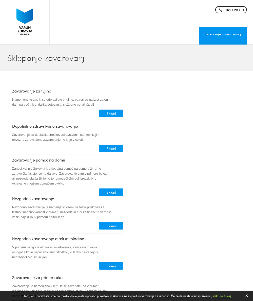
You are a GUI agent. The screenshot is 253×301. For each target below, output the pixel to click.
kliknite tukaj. (222, 296)
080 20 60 (235, 9)
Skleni (111, 113)
